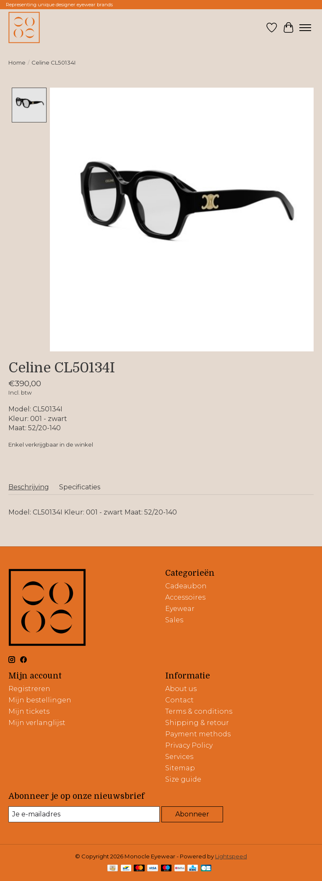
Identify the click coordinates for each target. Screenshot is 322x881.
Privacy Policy (189, 745)
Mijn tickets (28, 711)
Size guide (183, 779)
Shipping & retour (197, 723)
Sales (174, 620)
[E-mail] (84, 814)
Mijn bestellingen (39, 700)
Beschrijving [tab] (28, 487)
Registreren (29, 689)
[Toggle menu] (305, 27)
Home (17, 62)
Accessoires (185, 597)
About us (181, 689)
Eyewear (180, 609)
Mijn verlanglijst (36, 723)
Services (179, 757)
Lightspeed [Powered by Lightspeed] (231, 856)
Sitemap (180, 768)
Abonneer (192, 814)
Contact (179, 700)
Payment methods (198, 734)
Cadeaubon (186, 586)
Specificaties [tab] (79, 487)
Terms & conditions (198, 711)
